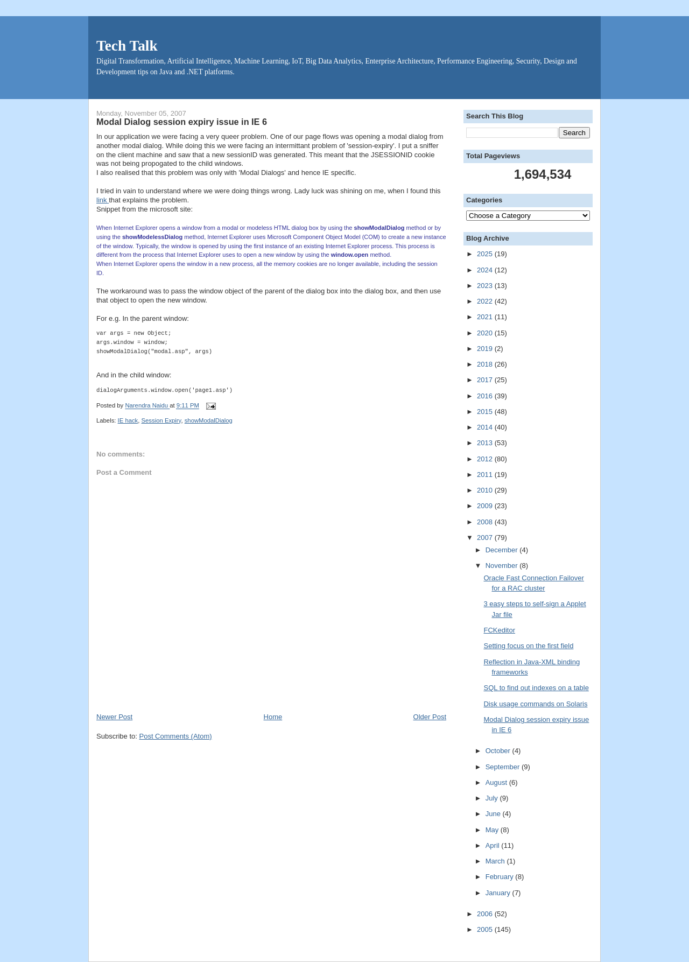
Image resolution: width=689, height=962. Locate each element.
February (501, 877)
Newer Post (114, 717)
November (503, 565)
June (494, 814)
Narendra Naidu (147, 406)
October (499, 751)
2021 (486, 317)
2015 (486, 412)
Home (273, 717)
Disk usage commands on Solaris (535, 704)
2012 (486, 459)
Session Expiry (161, 420)
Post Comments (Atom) (175, 736)
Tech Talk (127, 46)
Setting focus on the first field (528, 646)
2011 (486, 475)
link (102, 200)
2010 (486, 490)
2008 (486, 522)
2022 (486, 301)
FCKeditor (499, 630)
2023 (486, 286)
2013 (486, 443)
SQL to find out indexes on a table (535, 688)
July (493, 798)
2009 (486, 506)
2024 (486, 270)
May (493, 830)
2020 (486, 333)
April (494, 845)
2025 (486, 254)
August (497, 782)
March (496, 861)
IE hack (128, 420)
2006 (486, 914)
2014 (486, 427)
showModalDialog (209, 420)
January (499, 893)
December (503, 550)
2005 (486, 929)
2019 (486, 349)
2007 (486, 537)
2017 (486, 380)
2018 (486, 364)
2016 (486, 396)
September (504, 767)
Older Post (429, 717)
